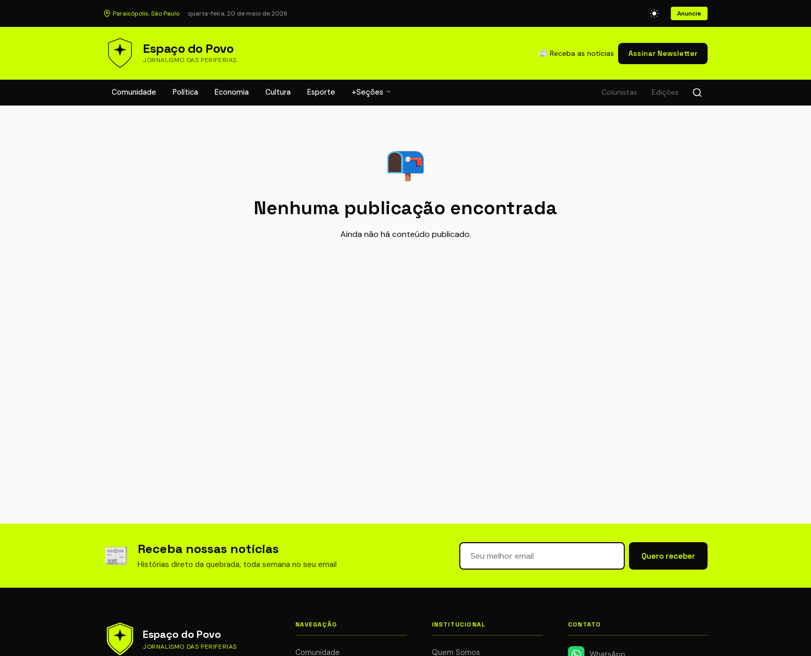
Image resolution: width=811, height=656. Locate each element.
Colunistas (619, 92)
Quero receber (668, 556)
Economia (232, 92)
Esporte (321, 92)
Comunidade (134, 92)
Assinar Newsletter (662, 53)
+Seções (372, 92)
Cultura (278, 92)
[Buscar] (697, 92)
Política (185, 92)
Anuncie (689, 13)
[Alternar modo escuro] (654, 13)
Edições (665, 92)
